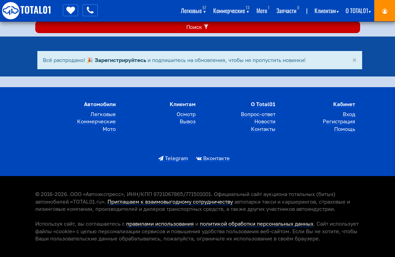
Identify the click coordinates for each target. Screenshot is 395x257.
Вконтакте (213, 158)
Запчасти (287, 9)
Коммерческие (96, 121)
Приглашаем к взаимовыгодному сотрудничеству (170, 201)
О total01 (263, 104)
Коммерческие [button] (231, 9)
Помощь (344, 129)
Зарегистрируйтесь (120, 60)
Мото (263, 9)
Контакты (263, 129)
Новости (264, 121)
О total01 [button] (358, 9)
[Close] (354, 60)
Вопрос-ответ (258, 114)
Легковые (103, 114)
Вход (349, 114)
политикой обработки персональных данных (256, 223)
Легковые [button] (193, 9)
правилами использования (160, 223)
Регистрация (339, 121)
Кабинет (344, 104)
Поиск (197, 27)
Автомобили (100, 104)
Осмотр (186, 114)
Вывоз (188, 121)
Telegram (173, 158)
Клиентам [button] (326, 9)
